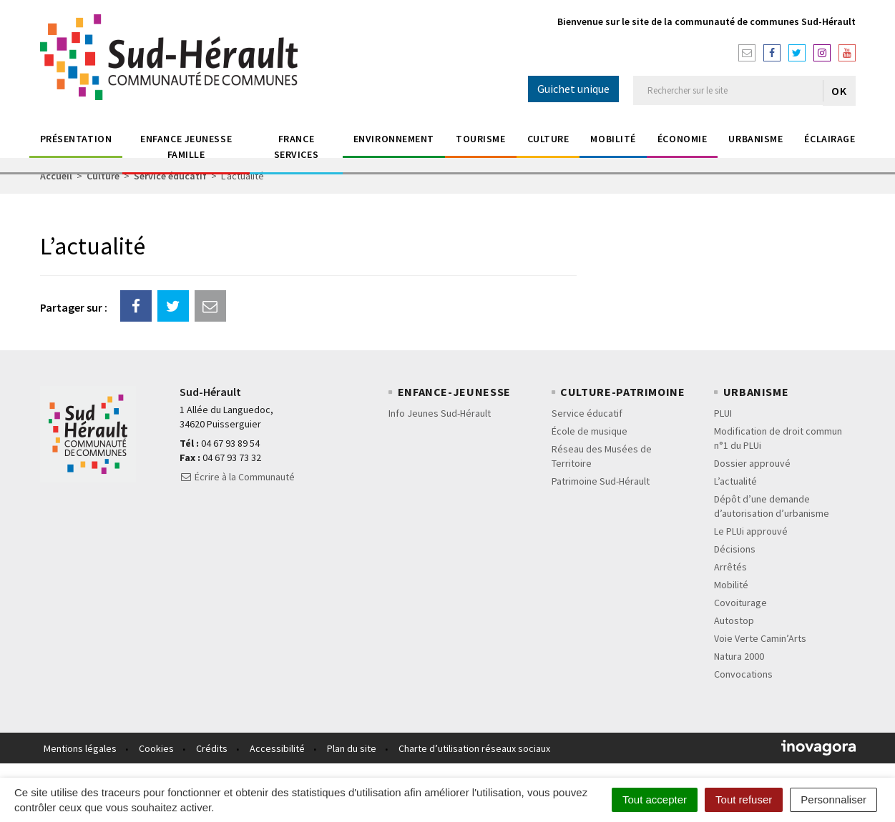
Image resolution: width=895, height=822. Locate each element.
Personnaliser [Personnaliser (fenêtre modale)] (833, 799)
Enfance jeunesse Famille (186, 146)
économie (682, 138)
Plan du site (351, 748)
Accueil (56, 175)
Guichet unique (573, 88)
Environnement (393, 138)
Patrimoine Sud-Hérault (601, 481)
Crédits (212, 748)
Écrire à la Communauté (237, 476)
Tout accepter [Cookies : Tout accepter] (654, 799)
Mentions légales (80, 748)
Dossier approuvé (752, 463)
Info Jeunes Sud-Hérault (439, 413)
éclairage (829, 138)
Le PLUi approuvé (751, 531)
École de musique (589, 431)
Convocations (743, 674)
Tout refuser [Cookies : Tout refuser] (743, 799)
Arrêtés (730, 566)
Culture (548, 138)
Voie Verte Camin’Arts (760, 638)
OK (838, 91)
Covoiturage (740, 602)
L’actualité (735, 481)
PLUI (723, 413)
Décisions (734, 549)
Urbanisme (755, 138)
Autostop (734, 620)
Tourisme (480, 138)
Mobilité (612, 138)
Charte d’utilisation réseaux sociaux (474, 748)
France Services (296, 146)
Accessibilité (277, 748)
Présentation (76, 138)
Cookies (156, 748)
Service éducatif (170, 175)
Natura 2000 (739, 656)
